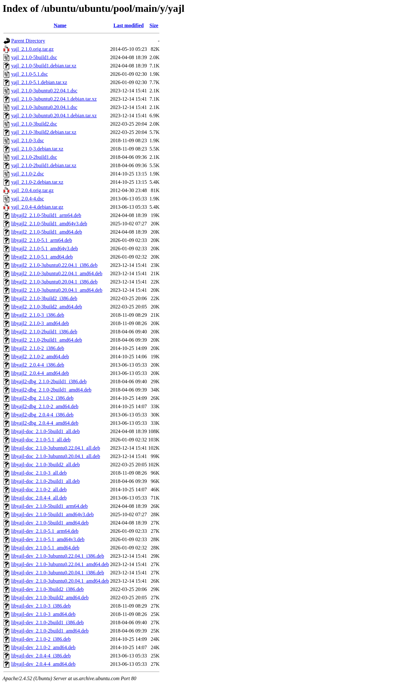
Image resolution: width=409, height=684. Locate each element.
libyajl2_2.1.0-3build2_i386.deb (44, 298)
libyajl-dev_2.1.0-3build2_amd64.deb (50, 597)
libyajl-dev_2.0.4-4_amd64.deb (43, 664)
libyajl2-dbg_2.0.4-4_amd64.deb (44, 423)
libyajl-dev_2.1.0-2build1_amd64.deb (50, 630)
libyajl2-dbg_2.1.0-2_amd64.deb (44, 406)
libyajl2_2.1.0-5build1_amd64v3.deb (49, 223)
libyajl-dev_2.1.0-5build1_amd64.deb (50, 522)
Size (154, 25)
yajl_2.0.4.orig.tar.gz (32, 190)
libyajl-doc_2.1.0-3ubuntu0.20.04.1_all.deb (55, 456)
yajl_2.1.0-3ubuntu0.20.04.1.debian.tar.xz (54, 115)
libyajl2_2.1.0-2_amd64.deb (40, 356)
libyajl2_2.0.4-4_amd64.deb (40, 373)
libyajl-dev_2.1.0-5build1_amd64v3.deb (52, 514)
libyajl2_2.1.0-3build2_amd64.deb (46, 306)
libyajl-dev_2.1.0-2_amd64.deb (43, 647)
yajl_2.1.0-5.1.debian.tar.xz (39, 82)
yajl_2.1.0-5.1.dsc (29, 74)
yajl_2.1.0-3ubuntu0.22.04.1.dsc (44, 90)
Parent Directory (28, 40)
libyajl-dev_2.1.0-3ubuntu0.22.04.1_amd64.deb (60, 564)
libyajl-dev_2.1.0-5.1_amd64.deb (45, 547)
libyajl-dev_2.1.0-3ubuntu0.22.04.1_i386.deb (57, 556)
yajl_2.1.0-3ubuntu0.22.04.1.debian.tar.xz (54, 99)
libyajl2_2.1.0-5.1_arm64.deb (41, 240)
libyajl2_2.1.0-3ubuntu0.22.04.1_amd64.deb (56, 273)
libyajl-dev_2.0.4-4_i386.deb (41, 655)
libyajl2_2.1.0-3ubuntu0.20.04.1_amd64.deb (56, 290)
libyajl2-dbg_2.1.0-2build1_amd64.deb (51, 390)
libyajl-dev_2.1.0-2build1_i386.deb (47, 622)
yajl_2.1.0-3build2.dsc (34, 124)
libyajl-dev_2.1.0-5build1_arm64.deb (49, 506)
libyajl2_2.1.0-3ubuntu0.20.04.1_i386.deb (54, 281)
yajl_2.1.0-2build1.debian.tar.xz (43, 165)
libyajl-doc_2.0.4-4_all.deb (39, 498)
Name (60, 25)
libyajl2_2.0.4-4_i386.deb (37, 365)
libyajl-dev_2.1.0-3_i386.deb (41, 606)
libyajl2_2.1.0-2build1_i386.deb (44, 331)
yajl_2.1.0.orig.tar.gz (32, 49)
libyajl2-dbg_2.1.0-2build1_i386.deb (49, 381)
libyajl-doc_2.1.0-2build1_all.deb (45, 481)
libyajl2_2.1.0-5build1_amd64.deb (46, 232)
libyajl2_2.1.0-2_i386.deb (37, 348)
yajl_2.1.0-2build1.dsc (34, 157)
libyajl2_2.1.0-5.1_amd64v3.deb (44, 248)
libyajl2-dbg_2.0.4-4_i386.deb (42, 414)
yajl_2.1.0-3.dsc (27, 140)
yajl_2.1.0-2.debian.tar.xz (37, 182)
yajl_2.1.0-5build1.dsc (34, 57)
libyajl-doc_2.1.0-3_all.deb (39, 473)
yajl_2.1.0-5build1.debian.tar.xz (43, 65)
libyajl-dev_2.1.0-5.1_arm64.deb (45, 531)
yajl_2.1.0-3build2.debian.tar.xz (43, 132)
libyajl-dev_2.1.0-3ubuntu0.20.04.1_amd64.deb (60, 581)
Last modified (128, 25)
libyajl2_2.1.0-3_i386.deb (37, 315)
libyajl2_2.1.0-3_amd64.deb (40, 323)
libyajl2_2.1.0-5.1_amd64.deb (42, 257)
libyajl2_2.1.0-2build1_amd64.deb (46, 340)
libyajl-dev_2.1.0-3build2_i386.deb (47, 589)
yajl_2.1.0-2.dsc (27, 173)
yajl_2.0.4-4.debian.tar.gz (37, 207)
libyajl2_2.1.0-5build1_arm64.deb (46, 215)
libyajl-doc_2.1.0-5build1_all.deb (45, 431)
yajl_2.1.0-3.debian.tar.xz (37, 149)
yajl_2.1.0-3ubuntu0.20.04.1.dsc (44, 107)
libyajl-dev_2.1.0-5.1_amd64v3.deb (47, 539)
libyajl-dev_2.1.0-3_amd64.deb (43, 614)
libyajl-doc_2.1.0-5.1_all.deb (41, 439)
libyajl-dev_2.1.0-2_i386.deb (41, 639)
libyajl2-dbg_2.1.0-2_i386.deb (42, 398)
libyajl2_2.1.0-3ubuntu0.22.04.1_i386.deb (54, 265)
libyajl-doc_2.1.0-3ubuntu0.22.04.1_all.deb (55, 448)
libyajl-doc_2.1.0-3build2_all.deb (45, 464)
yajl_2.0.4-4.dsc (27, 198)
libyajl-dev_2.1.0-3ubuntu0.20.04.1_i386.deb (57, 572)
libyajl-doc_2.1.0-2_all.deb (39, 489)
